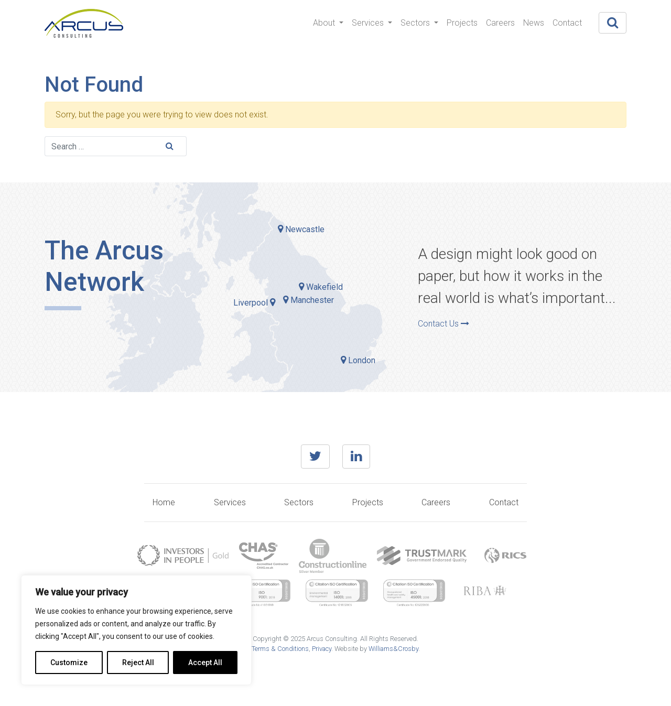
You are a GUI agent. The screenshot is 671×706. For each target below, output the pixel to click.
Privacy (321, 649)
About (325, 23)
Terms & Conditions (280, 649)
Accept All (205, 662)
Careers (500, 23)
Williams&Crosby (393, 649)
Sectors (416, 23)
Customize (69, 662)
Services (369, 23)
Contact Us (443, 324)
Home (164, 502)
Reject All (138, 662)
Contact (567, 23)
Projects (462, 23)
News (533, 23)
